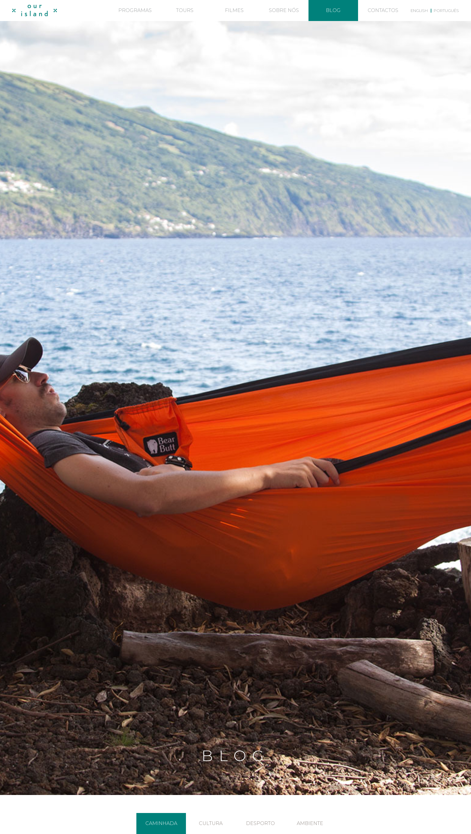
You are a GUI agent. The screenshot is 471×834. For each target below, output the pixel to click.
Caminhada (161, 823)
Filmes (234, 10)
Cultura (211, 823)
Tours (184, 10)
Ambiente (310, 823)
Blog (333, 10)
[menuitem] (419, 10)
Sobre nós (284, 10)
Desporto (260, 823)
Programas (135, 10)
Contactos (383, 10)
